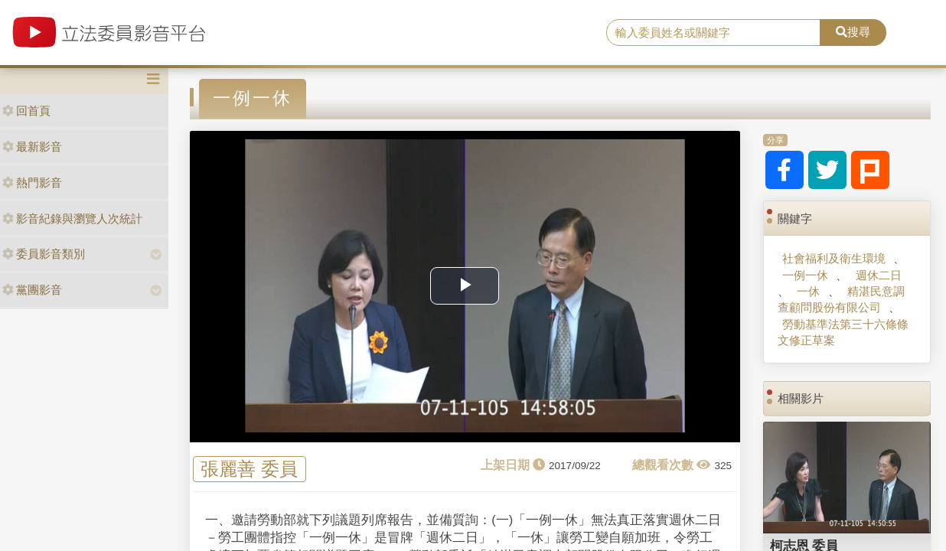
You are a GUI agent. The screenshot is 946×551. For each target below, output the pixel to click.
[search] (713, 33)
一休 (808, 291)
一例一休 (805, 275)
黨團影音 (32, 289)
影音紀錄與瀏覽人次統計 (72, 218)
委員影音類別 (43, 253)
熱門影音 (32, 182)
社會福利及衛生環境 (834, 258)
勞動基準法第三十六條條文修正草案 (843, 332)
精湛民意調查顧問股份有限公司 (841, 299)
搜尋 (853, 31)
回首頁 (26, 110)
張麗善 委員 (249, 468)
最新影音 (32, 146)
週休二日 (879, 275)
